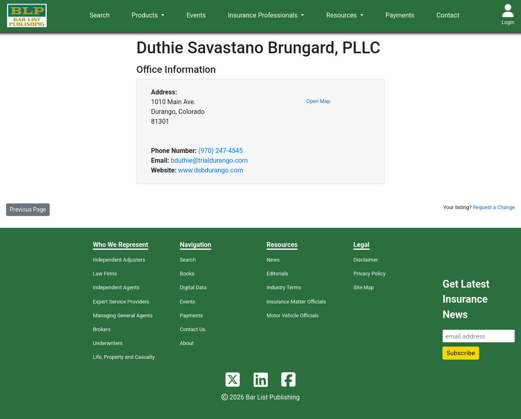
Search (99, 15)
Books (187, 274)
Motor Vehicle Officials (293, 315)
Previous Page (28, 209)
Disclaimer (365, 260)
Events (196, 15)
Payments (399, 15)
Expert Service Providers (121, 302)
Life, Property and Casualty (124, 357)
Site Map (363, 287)
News (273, 260)
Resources (342, 15)
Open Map (318, 101)
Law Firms (105, 274)
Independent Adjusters (119, 260)
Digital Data (193, 287)
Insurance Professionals (263, 15)
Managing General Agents (123, 315)
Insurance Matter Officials (296, 302)
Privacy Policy (369, 274)
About (187, 343)
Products (146, 15)
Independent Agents (116, 287)
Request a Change (494, 207)
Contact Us (193, 329)
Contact (447, 15)
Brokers (102, 329)
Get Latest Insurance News (465, 299)
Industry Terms (284, 287)
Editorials (277, 274)
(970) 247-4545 (220, 151)
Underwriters (108, 343)
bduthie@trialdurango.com (209, 160)
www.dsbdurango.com (210, 170)
